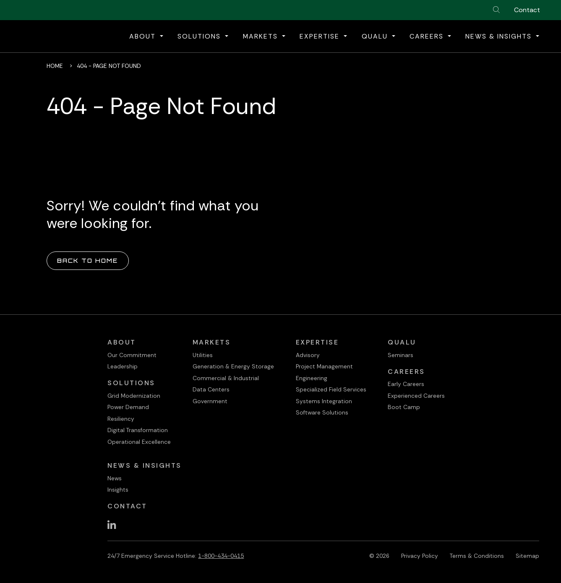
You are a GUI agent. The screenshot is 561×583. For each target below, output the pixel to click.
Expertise (317, 342)
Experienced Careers (416, 395)
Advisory (308, 355)
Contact (527, 9)
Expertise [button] (321, 36)
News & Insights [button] (499, 36)
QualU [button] (376, 36)
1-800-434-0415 (221, 556)
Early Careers (406, 384)
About (121, 342)
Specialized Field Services (331, 389)
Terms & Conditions (477, 556)
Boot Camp (404, 407)
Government (210, 401)
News (114, 478)
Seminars (400, 355)
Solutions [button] (200, 36)
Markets (212, 342)
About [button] (143, 36)
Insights (117, 489)
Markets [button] (261, 36)
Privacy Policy (419, 556)
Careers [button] (428, 36)
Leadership (122, 366)
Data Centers (211, 389)
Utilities (203, 355)
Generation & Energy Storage (233, 366)
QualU (402, 342)
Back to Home (87, 260)
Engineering (311, 378)
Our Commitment (132, 355)
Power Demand (128, 407)
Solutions (131, 382)
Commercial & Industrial (226, 378)
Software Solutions (322, 412)
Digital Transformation (137, 430)
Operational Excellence (139, 442)
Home (55, 66)
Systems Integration (324, 401)
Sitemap (527, 556)
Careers (406, 371)
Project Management (324, 366)
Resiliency (120, 418)
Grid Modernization (133, 395)
